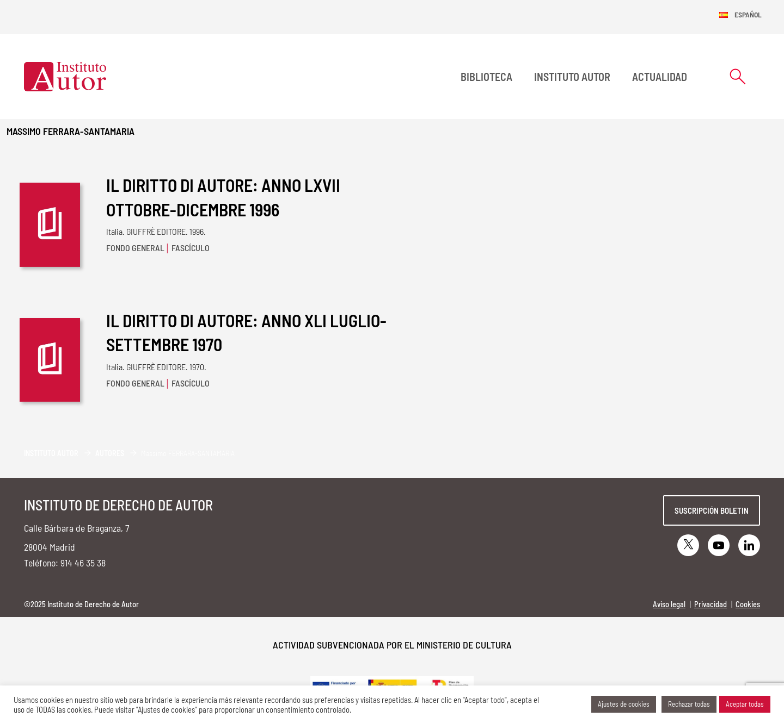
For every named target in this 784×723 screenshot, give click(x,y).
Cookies (748, 604)
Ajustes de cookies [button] (624, 704)
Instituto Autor (572, 76)
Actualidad (659, 76)
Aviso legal (669, 604)
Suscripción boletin (712, 510)
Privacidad (710, 604)
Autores (109, 453)
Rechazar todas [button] (689, 704)
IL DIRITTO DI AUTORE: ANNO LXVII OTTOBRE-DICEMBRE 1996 (223, 197)
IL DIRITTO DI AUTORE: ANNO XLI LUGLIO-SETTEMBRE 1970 (246, 332)
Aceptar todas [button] (745, 704)
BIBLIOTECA (486, 76)
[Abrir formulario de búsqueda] (737, 76)
